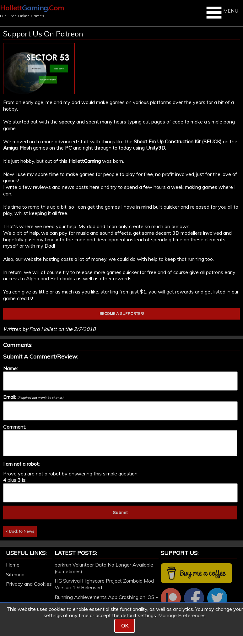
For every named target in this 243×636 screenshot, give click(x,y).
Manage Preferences (182, 615)
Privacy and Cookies (29, 584)
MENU (221, 12)
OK (124, 625)
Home (12, 565)
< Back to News (20, 531)
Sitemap (15, 574)
